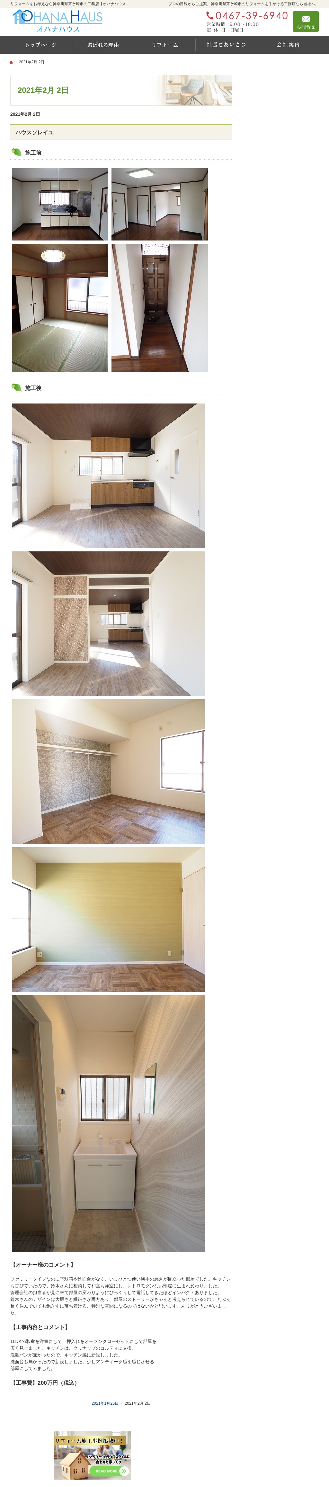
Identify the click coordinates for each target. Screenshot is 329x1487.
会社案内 (261, 324)
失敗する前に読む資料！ (276, 338)
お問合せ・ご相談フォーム (280, 1447)
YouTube (261, 194)
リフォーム (263, 156)
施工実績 (264, 168)
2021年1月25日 (105, 1403)
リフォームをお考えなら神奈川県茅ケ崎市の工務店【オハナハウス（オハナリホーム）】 (207, 1473)
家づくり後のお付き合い (276, 310)
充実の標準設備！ (270, 255)
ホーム (258, 142)
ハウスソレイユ (34, 133)
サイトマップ (265, 393)
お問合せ (306, 21)
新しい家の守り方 (270, 269)
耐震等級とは (265, 228)
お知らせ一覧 (265, 366)
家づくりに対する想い (274, 297)
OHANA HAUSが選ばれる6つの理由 (284, 211)
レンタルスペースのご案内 (279, 241)
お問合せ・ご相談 (270, 352)
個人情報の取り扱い (272, 380)
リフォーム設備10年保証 (280, 181)
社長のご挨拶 (265, 283)
